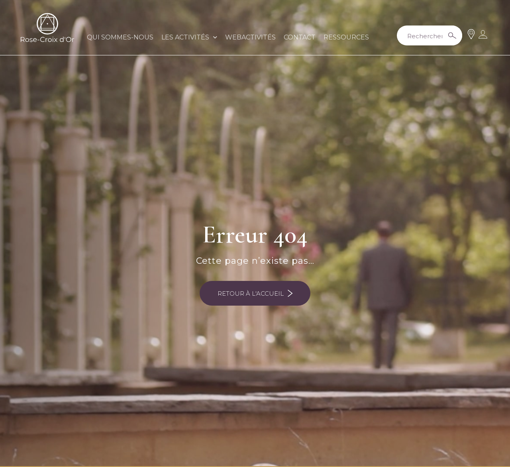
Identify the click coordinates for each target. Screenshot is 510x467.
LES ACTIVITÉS (189, 37)
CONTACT (300, 37)
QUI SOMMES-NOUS (120, 37)
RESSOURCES (346, 37)
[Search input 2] (428, 35)
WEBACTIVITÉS (250, 37)
